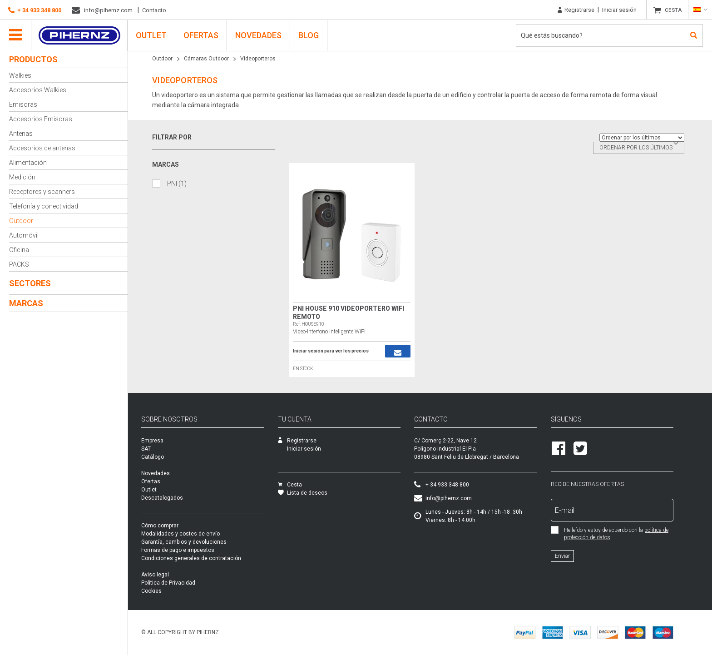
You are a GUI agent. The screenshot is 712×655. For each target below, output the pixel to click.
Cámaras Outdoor (208, 58)
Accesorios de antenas (42, 148)
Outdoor (21, 220)
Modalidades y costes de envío (193, 534)
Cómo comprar (172, 525)
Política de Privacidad (181, 583)
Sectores (30, 283)
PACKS (19, 264)
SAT (158, 449)
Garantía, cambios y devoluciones (196, 542)
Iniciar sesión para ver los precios (333, 351)
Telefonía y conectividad (43, 206)
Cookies (164, 591)
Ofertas (201, 35)
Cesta (303, 484)
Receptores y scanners (42, 191)
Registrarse (576, 10)
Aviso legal (168, 574)
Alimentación (28, 162)
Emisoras (23, 104)
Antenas (21, 133)
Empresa (165, 440)
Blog (309, 35)
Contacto (154, 10)
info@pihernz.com (102, 10)
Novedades (259, 35)
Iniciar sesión (619, 9)
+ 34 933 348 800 (34, 10)
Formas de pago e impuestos (190, 550)
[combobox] (640, 148)
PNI (178, 183)
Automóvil (24, 235)
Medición (22, 177)
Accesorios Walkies (37, 90)
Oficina (19, 249)
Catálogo (165, 457)
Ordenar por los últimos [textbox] (637, 147)
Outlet (151, 35)
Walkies (20, 75)
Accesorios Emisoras (40, 119)
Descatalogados (175, 498)
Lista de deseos (315, 493)
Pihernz (80, 35)
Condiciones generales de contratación (204, 558)
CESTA (673, 10)
